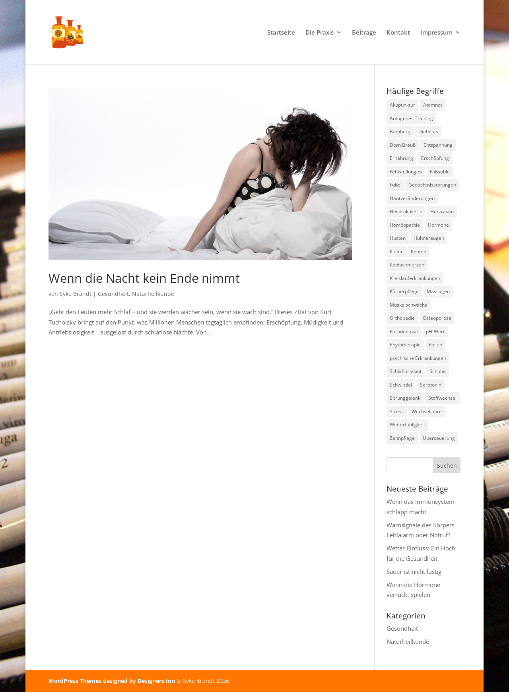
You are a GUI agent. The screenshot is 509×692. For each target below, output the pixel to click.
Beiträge (364, 32)
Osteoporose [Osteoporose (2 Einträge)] (437, 318)
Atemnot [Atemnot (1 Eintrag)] (432, 104)
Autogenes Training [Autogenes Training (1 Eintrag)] (411, 118)
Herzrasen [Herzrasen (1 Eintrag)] (442, 211)
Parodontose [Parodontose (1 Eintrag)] (404, 331)
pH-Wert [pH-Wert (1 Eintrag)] (435, 331)
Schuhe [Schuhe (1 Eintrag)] (437, 371)
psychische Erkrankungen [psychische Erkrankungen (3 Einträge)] (418, 358)
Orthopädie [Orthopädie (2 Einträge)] (402, 318)
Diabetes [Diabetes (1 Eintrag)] (428, 131)
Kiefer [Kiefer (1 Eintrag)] (396, 251)
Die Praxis (319, 32)
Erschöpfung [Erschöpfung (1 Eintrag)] (435, 158)
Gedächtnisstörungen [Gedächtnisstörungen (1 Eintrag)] (432, 184)
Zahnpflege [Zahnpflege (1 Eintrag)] (402, 438)
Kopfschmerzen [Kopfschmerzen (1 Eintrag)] (407, 264)
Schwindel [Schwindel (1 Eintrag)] (401, 384)
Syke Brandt (75, 293)
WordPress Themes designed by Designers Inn (113, 680)
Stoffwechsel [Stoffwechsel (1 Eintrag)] (442, 398)
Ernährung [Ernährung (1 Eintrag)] (401, 158)
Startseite (281, 32)
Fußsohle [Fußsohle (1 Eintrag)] (440, 171)
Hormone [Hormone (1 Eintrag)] (438, 225)
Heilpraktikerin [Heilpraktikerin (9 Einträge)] (406, 211)
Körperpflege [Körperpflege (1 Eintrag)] (404, 291)
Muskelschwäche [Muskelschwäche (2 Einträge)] (408, 304)
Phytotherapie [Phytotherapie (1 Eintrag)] (405, 344)
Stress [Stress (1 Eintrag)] (397, 411)
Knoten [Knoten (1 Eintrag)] (418, 251)
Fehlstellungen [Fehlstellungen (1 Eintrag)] (406, 171)
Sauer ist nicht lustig (414, 571)
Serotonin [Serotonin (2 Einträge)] (430, 384)
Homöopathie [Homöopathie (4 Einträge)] (405, 225)
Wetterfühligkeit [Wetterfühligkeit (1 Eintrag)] (407, 424)
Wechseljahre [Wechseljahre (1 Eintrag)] (427, 411)
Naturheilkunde (153, 293)
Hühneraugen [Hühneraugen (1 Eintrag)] (429, 238)
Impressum (436, 32)
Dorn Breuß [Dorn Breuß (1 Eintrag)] (403, 145)
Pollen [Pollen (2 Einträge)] (435, 344)
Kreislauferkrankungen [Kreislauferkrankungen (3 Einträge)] (415, 278)
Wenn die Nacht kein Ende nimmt (144, 278)
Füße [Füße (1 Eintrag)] (395, 184)
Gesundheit (113, 293)
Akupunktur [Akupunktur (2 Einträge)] (402, 104)
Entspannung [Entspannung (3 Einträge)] (438, 145)
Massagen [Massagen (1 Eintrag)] (438, 291)
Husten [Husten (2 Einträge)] (398, 238)
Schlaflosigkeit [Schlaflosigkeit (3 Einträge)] (406, 371)
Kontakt (398, 32)
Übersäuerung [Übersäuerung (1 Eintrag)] (439, 438)
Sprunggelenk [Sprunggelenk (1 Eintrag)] (405, 398)
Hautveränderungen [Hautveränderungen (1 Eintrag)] (412, 198)
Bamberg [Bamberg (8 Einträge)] (400, 131)
